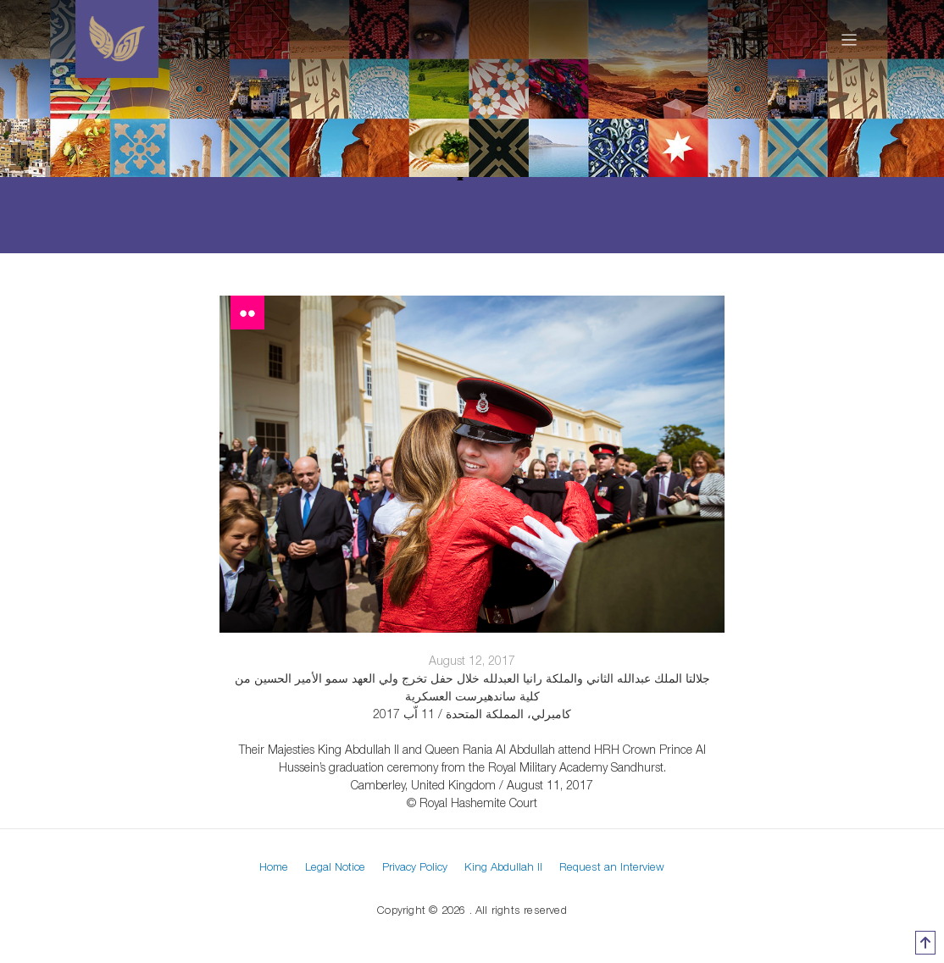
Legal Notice (335, 866)
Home (273, 866)
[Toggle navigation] (849, 39)
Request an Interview (611, 866)
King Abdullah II (503, 866)
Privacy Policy (414, 866)
